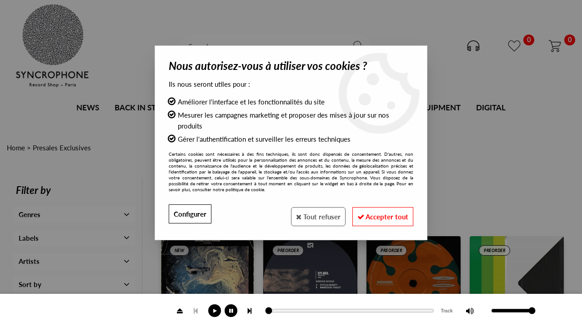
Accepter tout (379, 213)
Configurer (191, 213)
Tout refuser (307, 213)
